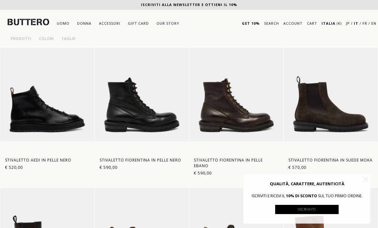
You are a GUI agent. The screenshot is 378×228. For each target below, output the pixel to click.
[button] (365, 179)
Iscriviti (307, 209)
